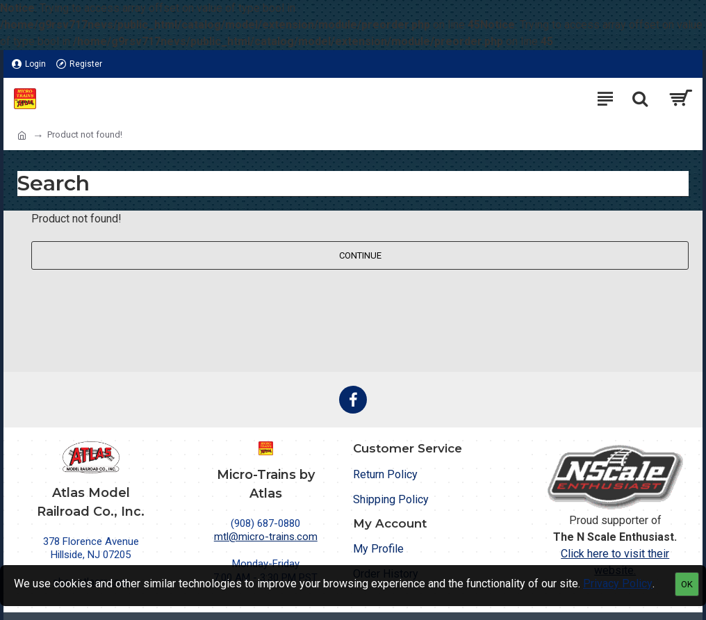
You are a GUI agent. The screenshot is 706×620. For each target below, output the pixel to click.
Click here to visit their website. (615, 562)
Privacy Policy (617, 583)
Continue (360, 255)
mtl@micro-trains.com (266, 536)
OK (687, 584)
